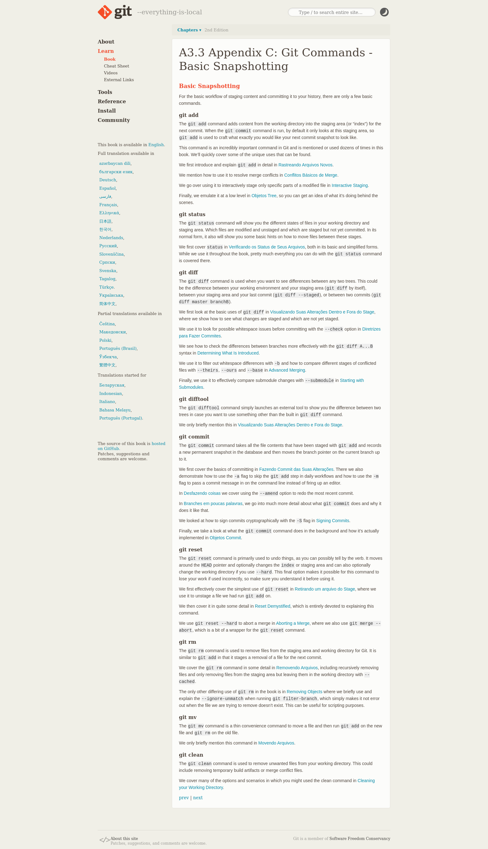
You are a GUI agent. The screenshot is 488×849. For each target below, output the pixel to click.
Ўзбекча (108, 357)
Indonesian (110, 393)
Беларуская (111, 385)
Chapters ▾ (189, 30)
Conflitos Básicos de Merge (310, 175)
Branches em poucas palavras (213, 503)
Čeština (107, 324)
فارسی (105, 196)
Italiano (107, 401)
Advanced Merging (287, 370)
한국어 (105, 229)
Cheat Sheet (116, 66)
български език (116, 171)
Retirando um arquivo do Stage (325, 589)
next (198, 797)
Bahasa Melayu (115, 410)
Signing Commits (332, 520)
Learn (106, 51)
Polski (105, 340)
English (156, 144)
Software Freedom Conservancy (360, 839)
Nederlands (111, 237)
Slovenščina (111, 254)
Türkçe (106, 287)
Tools (105, 92)
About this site (124, 839)
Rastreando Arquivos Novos (306, 164)
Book (109, 59)
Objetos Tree (263, 195)
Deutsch (107, 180)
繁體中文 (107, 365)
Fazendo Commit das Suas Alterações (296, 469)
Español (107, 188)
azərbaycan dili (114, 163)
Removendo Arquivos (297, 667)
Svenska (107, 270)
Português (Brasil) (118, 348)
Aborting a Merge (292, 623)
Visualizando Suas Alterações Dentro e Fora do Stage (322, 311)
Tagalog (107, 278)
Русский (108, 246)
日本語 (105, 221)
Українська (111, 295)
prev (184, 797)
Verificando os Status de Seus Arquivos (267, 246)
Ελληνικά (109, 213)
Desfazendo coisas (202, 493)
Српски (107, 262)
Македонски (112, 332)
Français (108, 204)
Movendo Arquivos (276, 742)
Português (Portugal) (120, 418)
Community (114, 120)
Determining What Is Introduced (228, 352)
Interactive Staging (350, 185)
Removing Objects (304, 691)
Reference (112, 101)
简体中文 (107, 303)
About (106, 42)
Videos (111, 73)
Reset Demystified (272, 606)
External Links (119, 79)
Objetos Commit (225, 537)
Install (107, 111)
